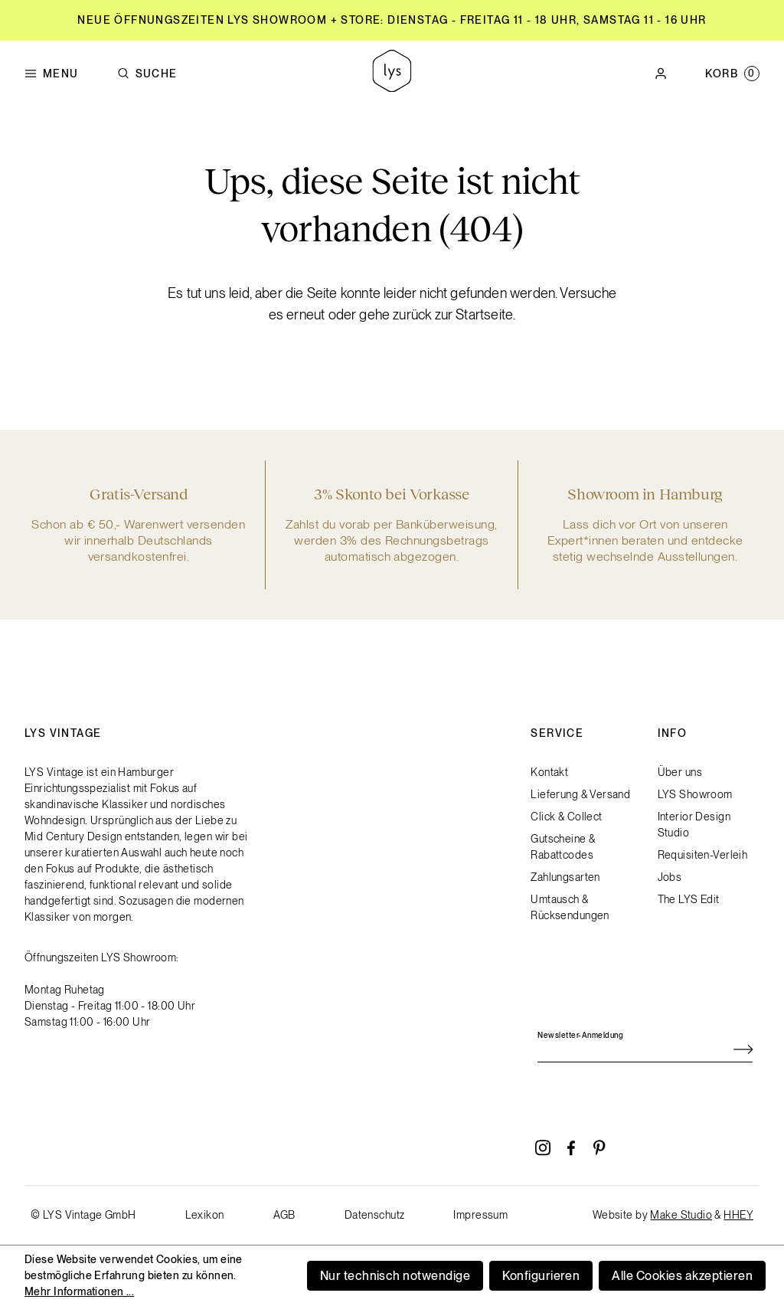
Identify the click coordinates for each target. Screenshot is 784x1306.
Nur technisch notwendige (395, 1275)
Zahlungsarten (565, 877)
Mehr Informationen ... (79, 1291)
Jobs (670, 877)
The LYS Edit (689, 899)
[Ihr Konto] (661, 73)
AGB (284, 1215)
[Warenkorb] (732, 73)
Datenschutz (375, 1215)
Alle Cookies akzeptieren (682, 1275)
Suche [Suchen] (147, 73)
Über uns (680, 772)
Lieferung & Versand (580, 794)
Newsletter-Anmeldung (580, 1034)
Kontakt (549, 772)
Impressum (480, 1215)
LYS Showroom (695, 794)
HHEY (738, 1215)
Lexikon (204, 1215)
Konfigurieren (541, 1275)
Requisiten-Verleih (703, 855)
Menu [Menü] (51, 73)
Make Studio (681, 1215)
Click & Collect (566, 816)
